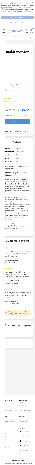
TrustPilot (25, 431)
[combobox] (17, 37)
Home (3, 402)
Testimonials (5, 449)
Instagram (26, 441)
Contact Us (4, 438)
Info (26, 131)
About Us (3, 405)
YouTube (25, 445)
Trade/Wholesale (6, 410)
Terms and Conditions (7, 421)
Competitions (23, 421)
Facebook (26, 436)
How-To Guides (23, 419)
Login (26, 32)
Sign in (19, 313)
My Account (22, 405)
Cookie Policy (27, 12)
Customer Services (6, 431)
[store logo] (17, 30)
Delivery (3, 433)
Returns (3, 436)
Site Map (3, 408)
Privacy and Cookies (7, 419)
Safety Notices (5, 447)
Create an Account (24, 410)
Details (17, 142)
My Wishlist (22, 408)
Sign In (21, 402)
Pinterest (25, 450)
